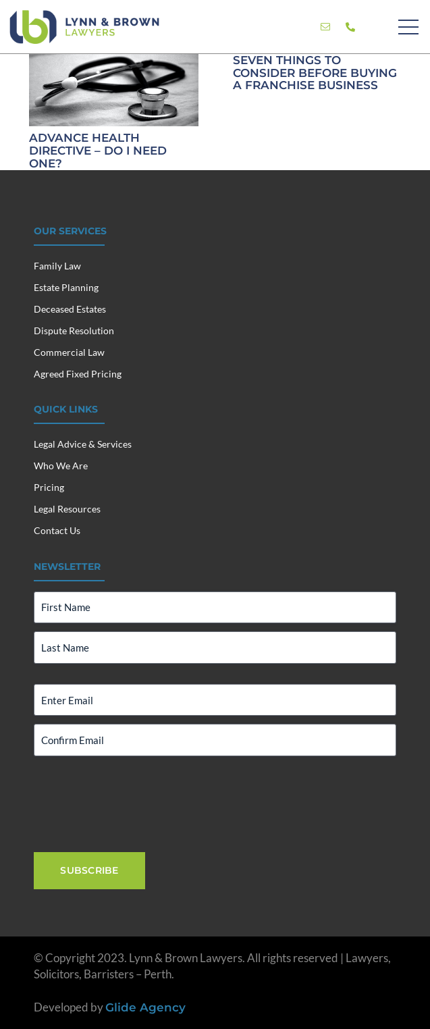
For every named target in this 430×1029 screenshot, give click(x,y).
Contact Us (57, 530)
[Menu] (408, 27)
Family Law (57, 265)
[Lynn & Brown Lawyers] (84, 27)
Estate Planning (66, 287)
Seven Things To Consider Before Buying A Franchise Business (314, 72)
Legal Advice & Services (83, 444)
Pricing (49, 487)
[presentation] (136, 802)
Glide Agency (145, 1007)
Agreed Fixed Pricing (78, 373)
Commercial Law (69, 352)
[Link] (325, 27)
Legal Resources (67, 508)
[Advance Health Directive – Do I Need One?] (113, 62)
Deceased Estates (70, 309)
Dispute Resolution (74, 330)
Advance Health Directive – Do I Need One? (98, 150)
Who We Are (61, 465)
